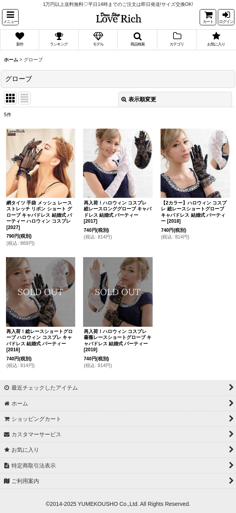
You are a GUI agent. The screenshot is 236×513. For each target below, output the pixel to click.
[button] (10, 17)
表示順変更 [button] (138, 99)
